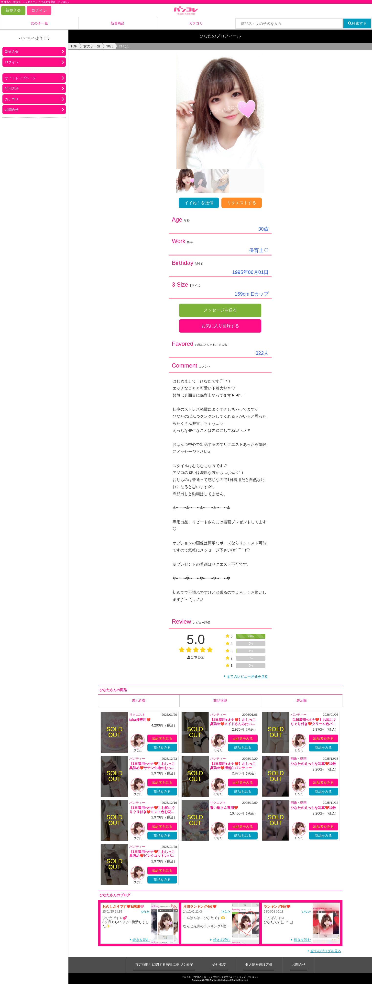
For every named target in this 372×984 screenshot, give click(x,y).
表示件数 (139, 701)
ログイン (39, 10)
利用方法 (12, 88)
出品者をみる (162, 738)
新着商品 (117, 23)
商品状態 (220, 701)
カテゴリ (196, 23)
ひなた (145, 911)
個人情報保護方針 (259, 964)
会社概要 (219, 964)
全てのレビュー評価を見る (247, 676)
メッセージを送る (220, 310)
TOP (73, 46)
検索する (357, 23)
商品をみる (162, 747)
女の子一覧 (39, 23)
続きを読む (141, 940)
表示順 (301, 701)
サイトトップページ (20, 78)
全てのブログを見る (325, 951)
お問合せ (12, 110)
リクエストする (241, 203)
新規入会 (13, 10)
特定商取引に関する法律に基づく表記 (164, 964)
